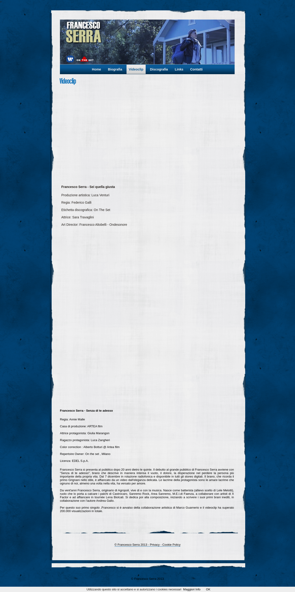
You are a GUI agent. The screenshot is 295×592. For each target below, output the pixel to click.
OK (208, 589)
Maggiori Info (192, 589)
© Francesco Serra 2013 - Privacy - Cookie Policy (147, 544)
